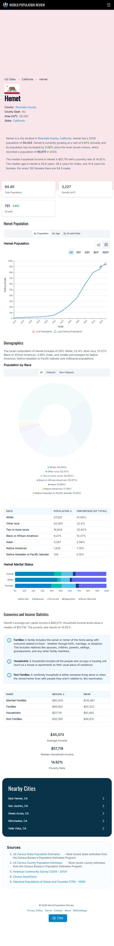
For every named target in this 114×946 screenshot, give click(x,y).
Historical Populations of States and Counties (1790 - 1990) (49, 881)
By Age (56, 233)
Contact (58, 910)
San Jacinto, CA (18, 805)
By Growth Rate (71, 233)
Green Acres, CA (18, 813)
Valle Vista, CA (17, 828)
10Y (78, 252)
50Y (96, 252)
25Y (87, 252)
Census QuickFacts (25, 876)
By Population (41, 233)
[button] (108, 5)
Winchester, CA (17, 820)
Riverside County (26, 107)
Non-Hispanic (66, 372)
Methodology (80, 910)
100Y (105, 252)
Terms (48, 910)
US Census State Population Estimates (37, 854)
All (70, 252)
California (28, 79)
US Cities (10, 79)
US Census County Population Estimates (38, 862)
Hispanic (51, 372)
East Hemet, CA (18, 798)
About (68, 910)
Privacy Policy (35, 910)
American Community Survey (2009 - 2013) (40, 871)
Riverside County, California (54, 138)
